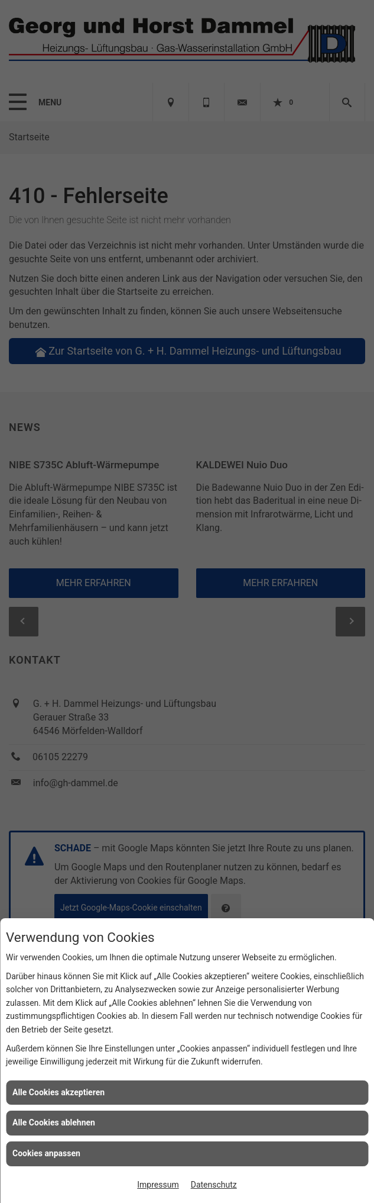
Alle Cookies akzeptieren (58, 1092)
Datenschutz (214, 1184)
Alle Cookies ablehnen (53, 1122)
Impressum (157, 1184)
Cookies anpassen (46, 1153)
